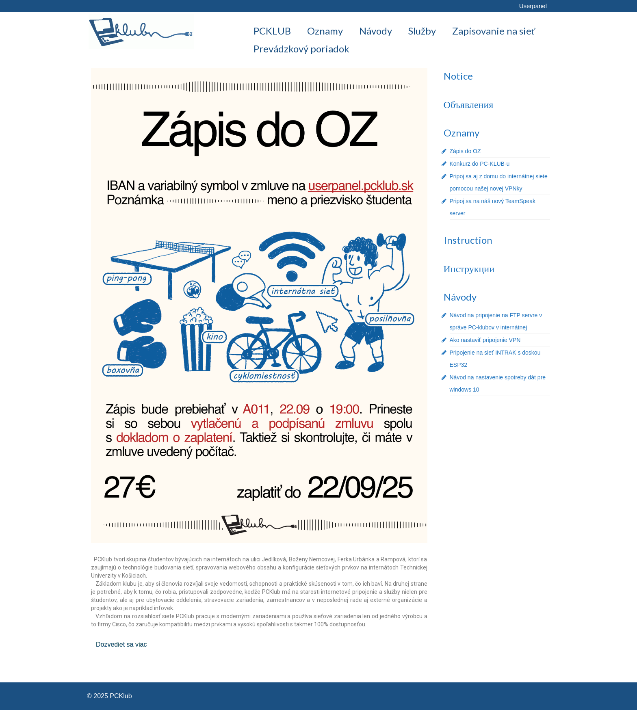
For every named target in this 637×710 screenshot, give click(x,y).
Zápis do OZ (465, 151)
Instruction (468, 240)
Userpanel (533, 5)
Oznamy (461, 133)
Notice (458, 76)
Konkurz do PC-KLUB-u (480, 163)
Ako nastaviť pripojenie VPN (485, 340)
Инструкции (469, 268)
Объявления (469, 104)
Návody (460, 297)
